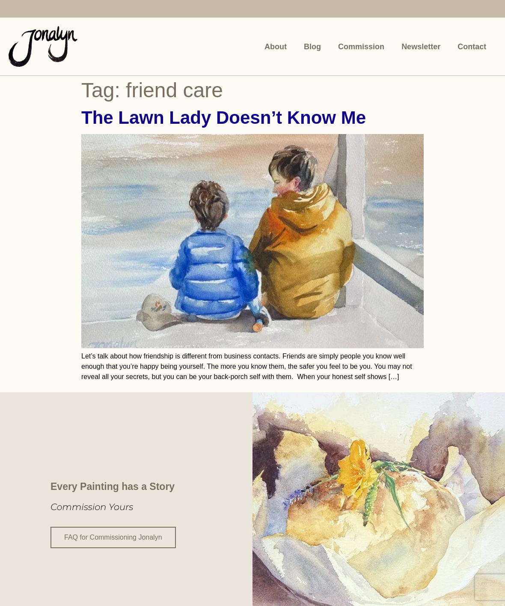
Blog (312, 46)
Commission (361, 46)
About (275, 46)
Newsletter (420, 46)
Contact (471, 46)
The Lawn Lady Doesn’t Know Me (223, 117)
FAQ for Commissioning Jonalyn (113, 536)
